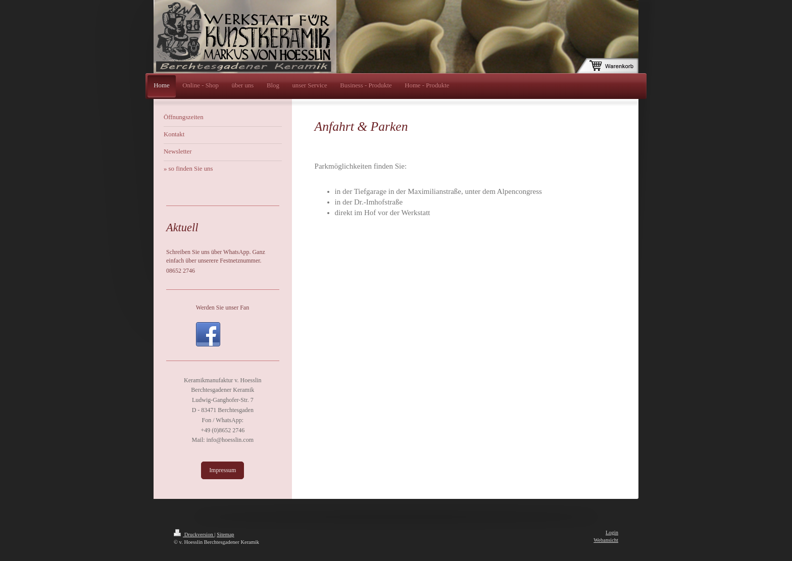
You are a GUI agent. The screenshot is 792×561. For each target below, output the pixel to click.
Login (612, 532)
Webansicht (605, 540)
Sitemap (225, 534)
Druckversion (194, 534)
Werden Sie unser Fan (222, 307)
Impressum (222, 470)
